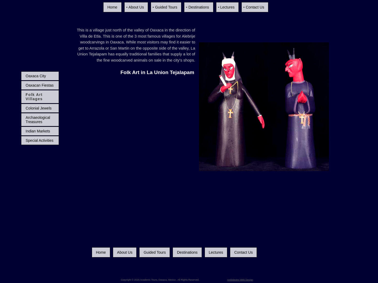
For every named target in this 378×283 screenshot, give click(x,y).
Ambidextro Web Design (240, 279)
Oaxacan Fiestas (40, 85)
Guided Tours (166, 7)
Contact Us (255, 7)
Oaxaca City (36, 76)
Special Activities (39, 140)
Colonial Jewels (38, 108)
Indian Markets (38, 131)
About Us (136, 7)
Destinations (198, 7)
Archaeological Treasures (38, 119)
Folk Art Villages (34, 96)
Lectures (227, 7)
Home (112, 7)
